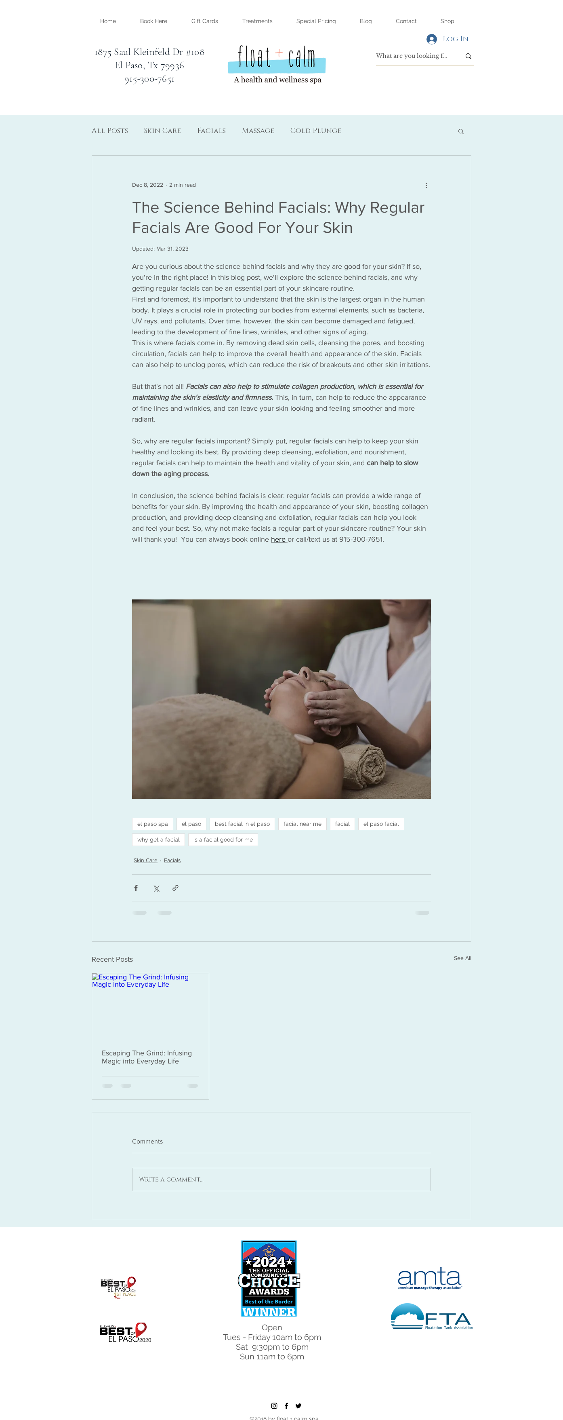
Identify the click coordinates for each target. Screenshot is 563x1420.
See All (462, 958)
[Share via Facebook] (136, 888)
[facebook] (286, 1406)
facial (342, 824)
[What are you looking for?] (412, 56)
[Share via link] (175, 888)
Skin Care (162, 131)
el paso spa (152, 824)
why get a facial (158, 839)
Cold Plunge (315, 131)
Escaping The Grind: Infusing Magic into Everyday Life (147, 1057)
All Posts (110, 131)
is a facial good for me (223, 839)
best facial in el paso (242, 824)
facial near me (302, 824)
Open (272, 1327)
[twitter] (298, 1406)
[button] (257, 21)
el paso (191, 824)
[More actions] (426, 185)
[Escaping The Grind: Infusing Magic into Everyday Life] (150, 1006)
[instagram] (274, 1406)
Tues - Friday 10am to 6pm (272, 1337)
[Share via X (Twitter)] (156, 888)
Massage (258, 131)
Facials (211, 131)
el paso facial (381, 824)
